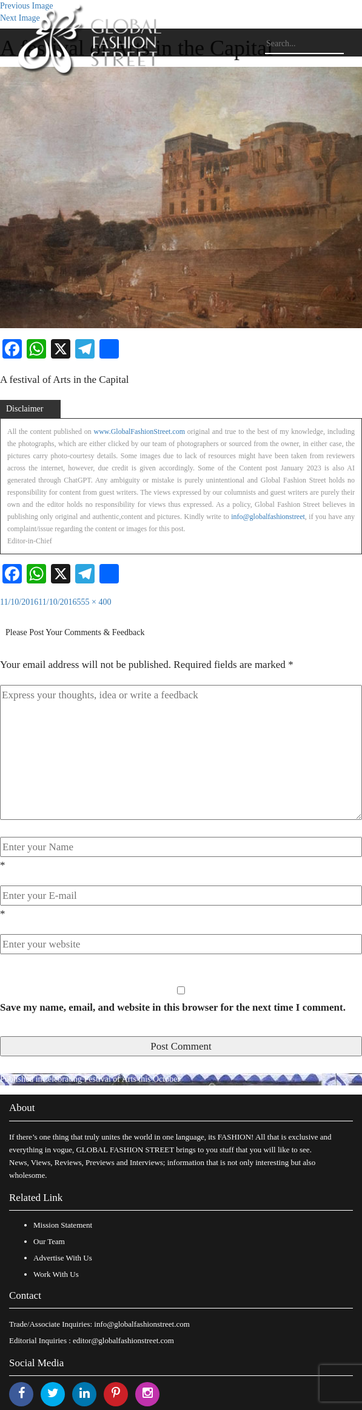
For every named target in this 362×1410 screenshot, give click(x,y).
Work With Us (56, 1274)
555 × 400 (94, 602)
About (22, 1107)
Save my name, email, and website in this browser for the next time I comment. (173, 1007)
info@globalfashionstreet (268, 516)
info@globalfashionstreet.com (141, 1324)
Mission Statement (62, 1224)
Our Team (49, 1241)
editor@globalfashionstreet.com (123, 1340)
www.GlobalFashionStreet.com (139, 431)
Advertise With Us (62, 1257)
